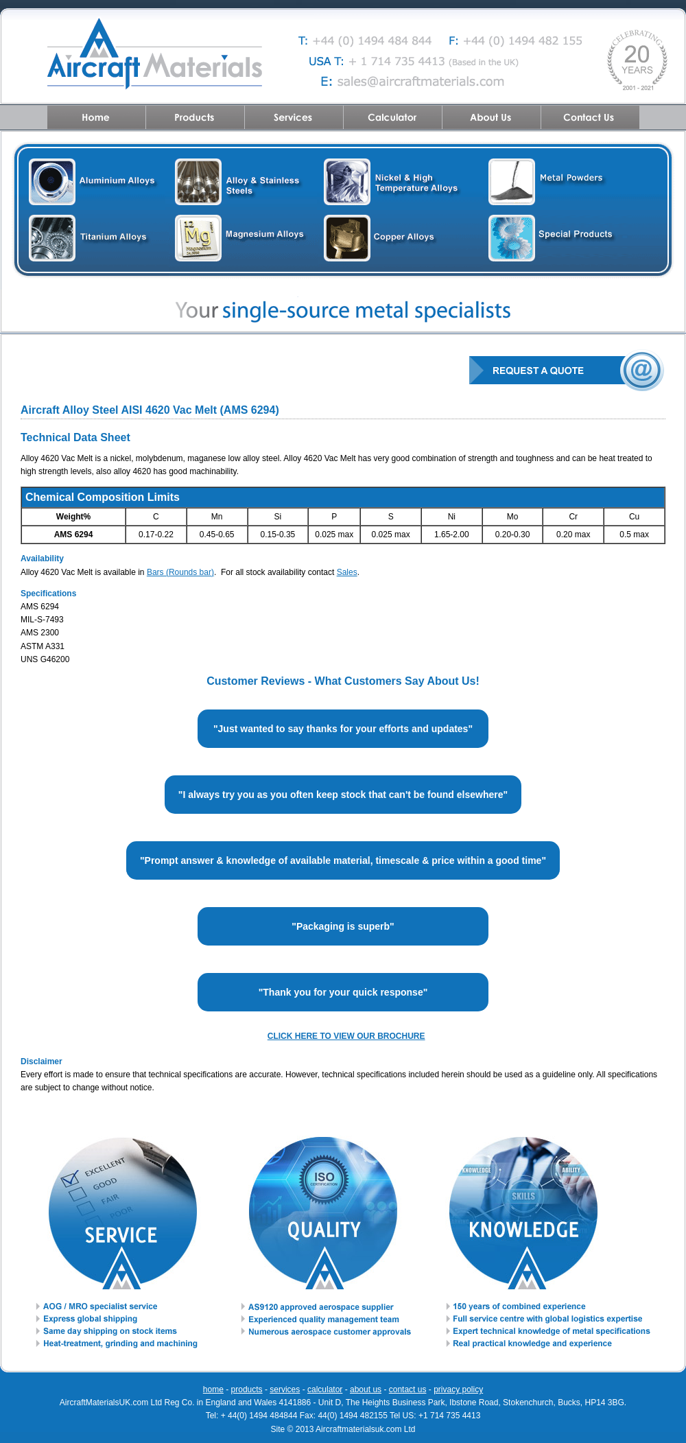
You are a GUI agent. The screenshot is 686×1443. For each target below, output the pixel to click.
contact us (408, 1389)
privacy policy (458, 1389)
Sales (347, 572)
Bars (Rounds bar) (180, 572)
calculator (324, 1389)
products (247, 1389)
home (213, 1389)
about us (365, 1389)
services (285, 1389)
